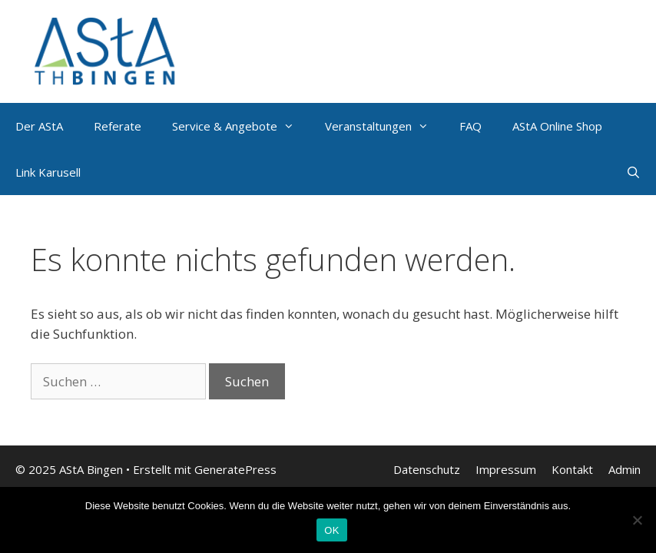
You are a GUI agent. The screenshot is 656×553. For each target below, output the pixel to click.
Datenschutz (426, 469)
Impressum (505, 469)
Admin (624, 469)
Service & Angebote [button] (241, 126)
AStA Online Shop (557, 126)
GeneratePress (235, 469)
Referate (117, 126)
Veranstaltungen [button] (384, 126)
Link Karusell (48, 172)
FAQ (470, 126)
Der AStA (39, 126)
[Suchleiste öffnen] (633, 172)
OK (331, 530)
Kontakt (572, 469)
